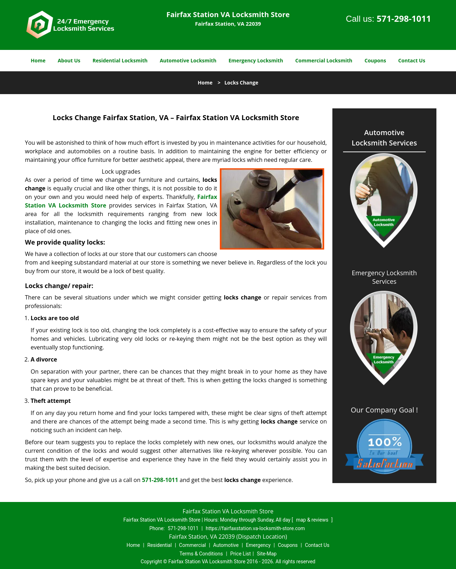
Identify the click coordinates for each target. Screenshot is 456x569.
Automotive (226, 545)
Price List (240, 554)
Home (38, 60)
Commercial (192, 545)
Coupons (375, 60)
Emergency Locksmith (256, 60)
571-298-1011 (404, 18)
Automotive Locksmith (188, 60)
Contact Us (411, 60)
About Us (69, 60)
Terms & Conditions (201, 554)
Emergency (258, 545)
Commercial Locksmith (323, 60)
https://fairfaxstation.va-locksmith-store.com (255, 528)
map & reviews (313, 520)
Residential (159, 545)
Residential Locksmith (120, 60)
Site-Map (266, 554)
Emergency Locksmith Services (384, 277)
